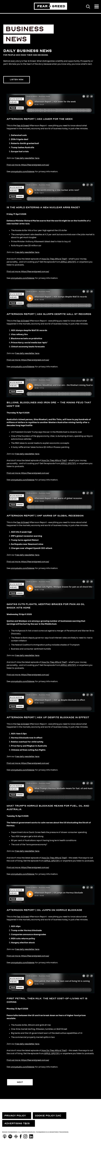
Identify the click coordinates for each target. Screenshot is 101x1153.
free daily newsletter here (27, 158)
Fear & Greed (23, 125)
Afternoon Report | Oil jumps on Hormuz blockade (44, 910)
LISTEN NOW (16, 80)
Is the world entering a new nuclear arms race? (43, 207)
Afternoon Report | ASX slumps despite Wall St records (49, 314)
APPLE (63, 262)
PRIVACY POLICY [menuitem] (15, 1115)
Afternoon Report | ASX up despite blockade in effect (48, 717)
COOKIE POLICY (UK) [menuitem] (48, 1115)
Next (20, 1082)
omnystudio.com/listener (23, 171)
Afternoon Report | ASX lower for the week (40, 119)
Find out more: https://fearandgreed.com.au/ (28, 165)
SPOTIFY (71, 262)
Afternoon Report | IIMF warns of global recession (45, 515)
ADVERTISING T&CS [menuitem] (17, 1123)
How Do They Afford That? (54, 259)
